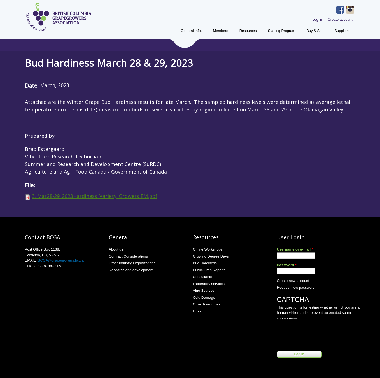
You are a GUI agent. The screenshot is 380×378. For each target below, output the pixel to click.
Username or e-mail (295, 249)
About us (116, 249)
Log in (317, 19)
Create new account (293, 281)
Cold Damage (204, 297)
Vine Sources (204, 290)
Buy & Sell (314, 31)
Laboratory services (209, 284)
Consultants (202, 277)
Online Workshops (208, 249)
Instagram (350, 10)
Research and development (131, 270)
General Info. (191, 31)
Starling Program (281, 31)
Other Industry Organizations (132, 263)
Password (287, 265)
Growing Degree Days (211, 256)
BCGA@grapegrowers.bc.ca (61, 260)
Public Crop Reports (209, 270)
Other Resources (206, 304)
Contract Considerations (128, 256)
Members (220, 31)
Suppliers (341, 31)
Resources (248, 31)
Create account (340, 19)
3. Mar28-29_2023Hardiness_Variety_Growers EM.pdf (94, 196)
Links (197, 311)
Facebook (340, 10)
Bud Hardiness (205, 263)
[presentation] (319, 335)
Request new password (296, 287)
